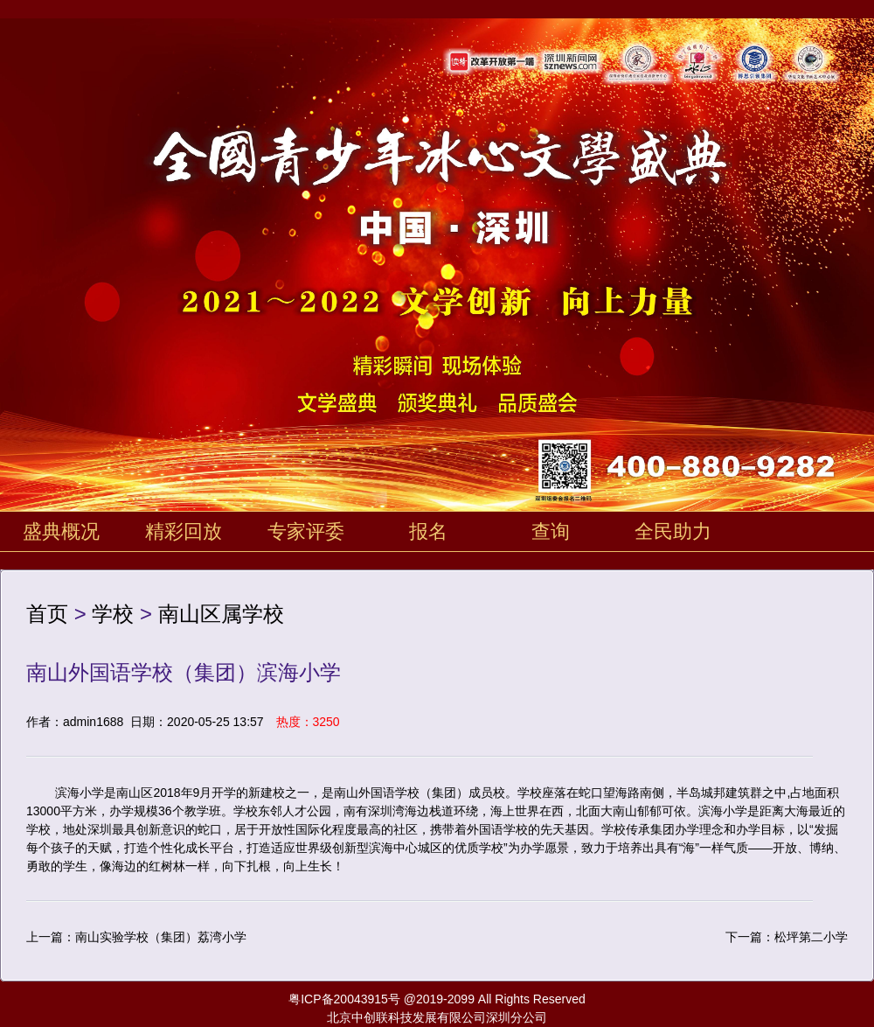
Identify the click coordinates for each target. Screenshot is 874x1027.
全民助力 (673, 531)
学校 (113, 613)
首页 (47, 613)
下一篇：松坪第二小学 (786, 937)
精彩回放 (183, 531)
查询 (550, 531)
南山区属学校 (221, 613)
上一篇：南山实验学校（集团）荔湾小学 (136, 937)
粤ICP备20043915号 (344, 999)
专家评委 (305, 531)
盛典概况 (61, 531)
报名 (428, 531)
